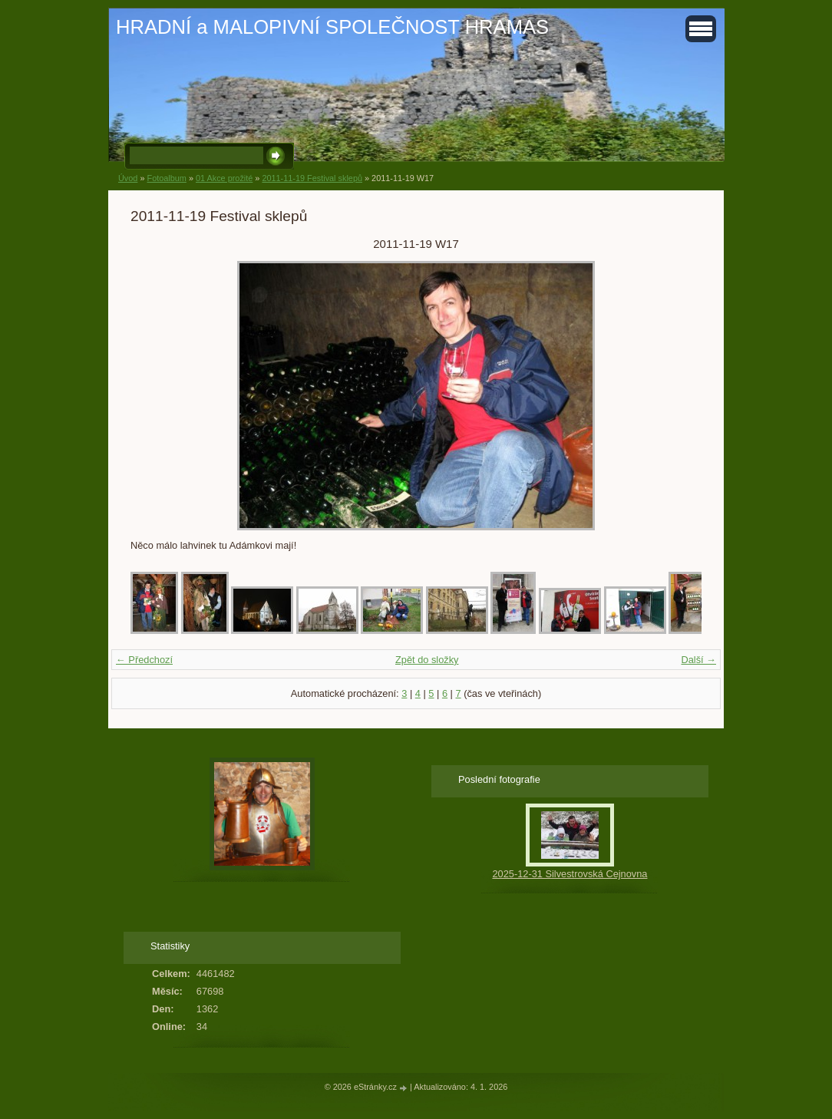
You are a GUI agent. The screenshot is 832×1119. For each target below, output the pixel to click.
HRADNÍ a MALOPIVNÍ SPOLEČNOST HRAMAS (332, 27)
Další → (698, 659)
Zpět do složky (427, 659)
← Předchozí (144, 659)
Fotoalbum (166, 178)
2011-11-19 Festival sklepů (312, 178)
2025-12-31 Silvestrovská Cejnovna (569, 874)
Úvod (127, 178)
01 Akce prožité (224, 178)
